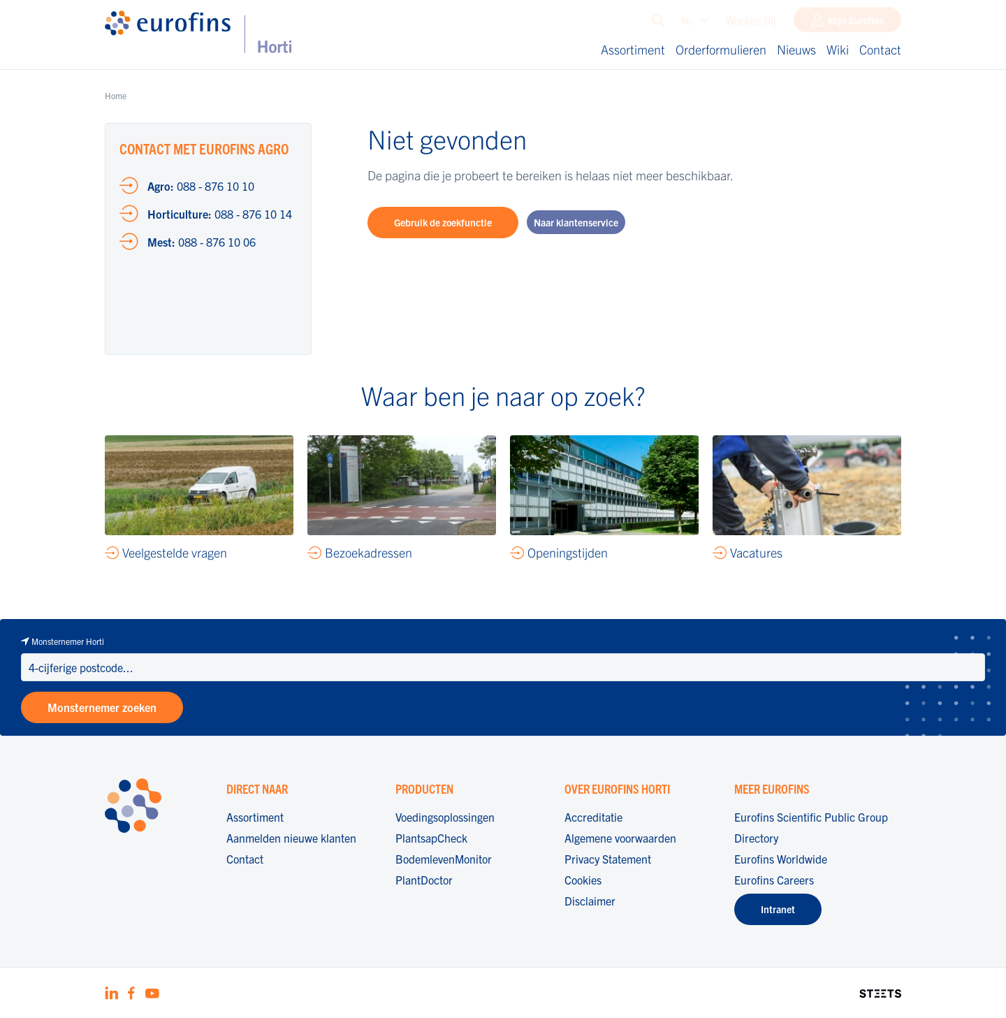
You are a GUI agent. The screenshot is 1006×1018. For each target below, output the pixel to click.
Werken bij (751, 23)
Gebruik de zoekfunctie (443, 222)
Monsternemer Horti (67, 641)
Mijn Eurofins (856, 23)
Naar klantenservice (576, 222)
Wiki (837, 49)
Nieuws (796, 49)
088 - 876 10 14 (219, 214)
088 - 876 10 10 (200, 186)
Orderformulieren (721, 49)
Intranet (778, 909)
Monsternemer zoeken (102, 707)
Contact (880, 49)
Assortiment (633, 49)
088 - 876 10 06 (201, 242)
